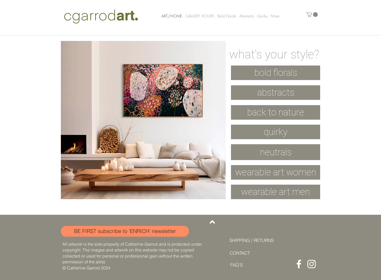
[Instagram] (311, 264)
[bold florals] (275, 73)
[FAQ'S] (236, 264)
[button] (312, 14)
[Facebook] (299, 264)
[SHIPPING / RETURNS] (251, 240)
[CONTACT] (239, 253)
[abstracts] (275, 92)
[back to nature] (275, 112)
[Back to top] (212, 222)
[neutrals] (275, 152)
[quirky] (275, 132)
